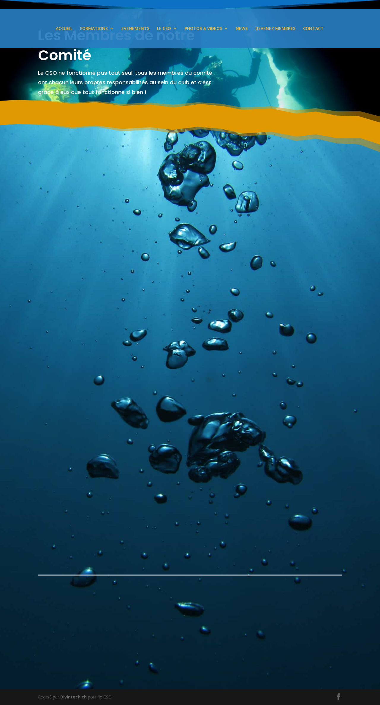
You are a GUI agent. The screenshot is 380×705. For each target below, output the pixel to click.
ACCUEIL (64, 28)
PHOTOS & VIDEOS (203, 28)
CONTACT (313, 28)
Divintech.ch (73, 697)
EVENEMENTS (135, 28)
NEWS (242, 28)
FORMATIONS (94, 28)
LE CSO (164, 28)
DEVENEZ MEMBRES (275, 28)
